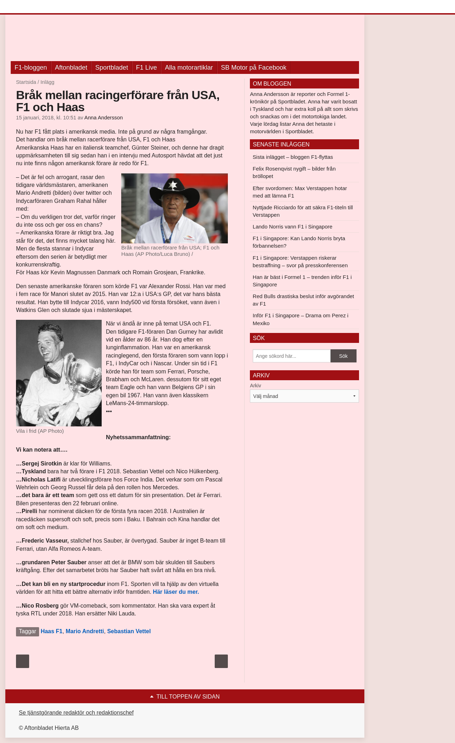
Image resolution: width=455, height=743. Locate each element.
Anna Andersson (103, 117)
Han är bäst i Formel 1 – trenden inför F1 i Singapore (302, 280)
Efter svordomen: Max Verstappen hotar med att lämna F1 (300, 192)
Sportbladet (111, 67)
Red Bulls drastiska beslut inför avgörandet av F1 (303, 300)
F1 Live (146, 67)
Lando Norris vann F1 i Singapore (292, 227)
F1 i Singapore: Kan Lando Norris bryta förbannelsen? (299, 242)
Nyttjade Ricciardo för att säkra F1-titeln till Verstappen (303, 211)
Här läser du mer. (176, 592)
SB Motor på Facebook (254, 67)
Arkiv (255, 385)
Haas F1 (51, 631)
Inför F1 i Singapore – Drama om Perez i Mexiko (300, 319)
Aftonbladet (71, 67)
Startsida (26, 82)
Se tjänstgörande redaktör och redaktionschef (76, 713)
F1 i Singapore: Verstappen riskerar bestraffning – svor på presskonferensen (300, 261)
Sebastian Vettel (129, 631)
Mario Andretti (85, 631)
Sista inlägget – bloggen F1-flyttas (293, 157)
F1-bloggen (31, 67)
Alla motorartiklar (189, 67)
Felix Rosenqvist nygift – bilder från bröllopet (294, 172)
